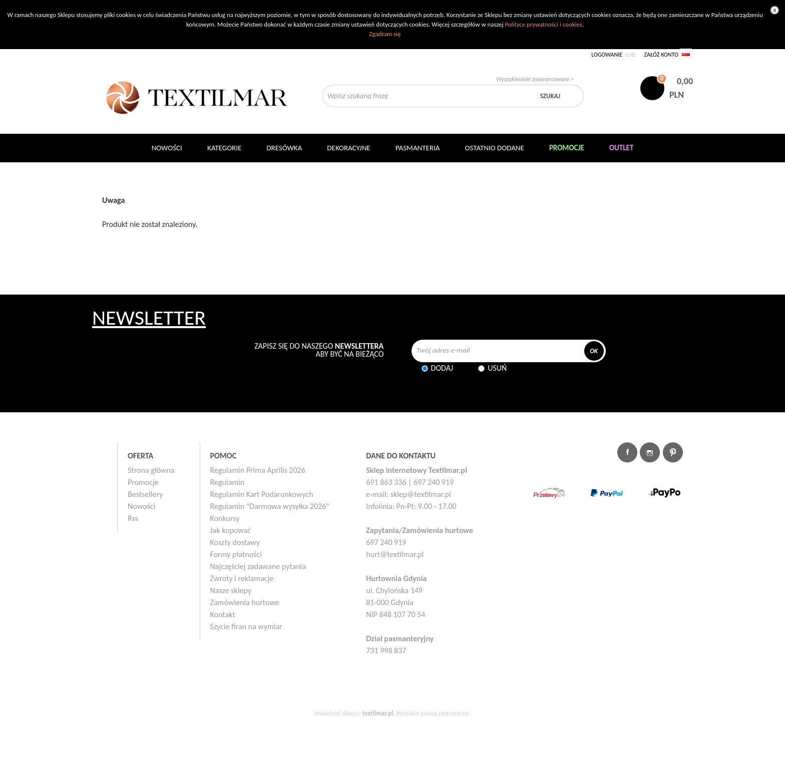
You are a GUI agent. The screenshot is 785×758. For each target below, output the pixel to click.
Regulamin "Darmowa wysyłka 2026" (269, 506)
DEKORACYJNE (348, 147)
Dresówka (284, 147)
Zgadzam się (385, 34)
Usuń (497, 368)
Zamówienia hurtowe (244, 602)
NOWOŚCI (167, 147)
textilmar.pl (378, 713)
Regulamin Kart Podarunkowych (261, 494)
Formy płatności (236, 554)
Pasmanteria (418, 147)
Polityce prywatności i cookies (543, 24)
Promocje (143, 482)
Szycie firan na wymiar (246, 626)
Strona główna (151, 470)
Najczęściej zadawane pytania (258, 566)
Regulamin (227, 482)
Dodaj (442, 368)
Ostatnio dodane (494, 147)
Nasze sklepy (230, 590)
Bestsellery (145, 494)
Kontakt (222, 614)
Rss (133, 518)
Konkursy (225, 518)
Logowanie (606, 54)
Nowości (141, 506)
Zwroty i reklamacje (242, 578)
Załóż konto (661, 54)
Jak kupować (230, 530)
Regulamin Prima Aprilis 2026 (257, 470)
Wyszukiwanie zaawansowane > (535, 79)
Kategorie (224, 147)
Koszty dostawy (235, 542)
